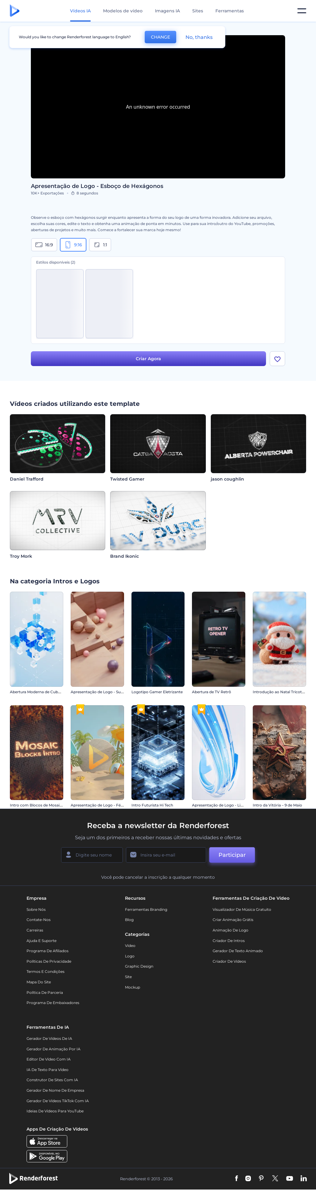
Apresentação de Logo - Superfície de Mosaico (113, 692)
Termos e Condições (45, 971)
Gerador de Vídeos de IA (49, 1038)
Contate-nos (39, 919)
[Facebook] (236, 1178)
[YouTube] (289, 1178)
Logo (130, 956)
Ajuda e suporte (41, 940)
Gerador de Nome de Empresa (55, 1090)
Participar (232, 855)
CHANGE (160, 37)
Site (128, 976)
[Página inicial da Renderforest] (14, 11)
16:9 (44, 244)
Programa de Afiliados (48, 950)
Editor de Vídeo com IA (49, 1059)
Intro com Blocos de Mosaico (37, 805)
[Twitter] (275, 1178)
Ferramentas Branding (146, 909)
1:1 (100, 244)
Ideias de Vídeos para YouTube (55, 1111)
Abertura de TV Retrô (211, 692)
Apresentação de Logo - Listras (220, 805)
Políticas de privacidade (49, 961)
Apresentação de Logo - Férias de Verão (107, 805)
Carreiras (35, 930)
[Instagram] (248, 1178)
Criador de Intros (229, 940)
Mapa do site (39, 982)
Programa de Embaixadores (53, 1002)
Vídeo (130, 945)
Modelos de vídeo (123, 11)
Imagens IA (167, 11)
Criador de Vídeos (229, 961)
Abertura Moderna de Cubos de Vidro (44, 692)
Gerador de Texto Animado (238, 950)
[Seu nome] (92, 855)
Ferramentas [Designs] (229, 11)
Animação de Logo (230, 930)
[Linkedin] (304, 1178)
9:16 (73, 244)
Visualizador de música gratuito (242, 909)
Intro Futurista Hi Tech (152, 805)
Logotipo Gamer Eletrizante (157, 692)
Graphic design (139, 966)
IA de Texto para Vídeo (48, 1069)
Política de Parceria (45, 992)
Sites (197, 11)
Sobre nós (36, 909)
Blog (129, 919)
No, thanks (199, 37)
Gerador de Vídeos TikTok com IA (58, 1100)
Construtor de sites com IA (52, 1079)
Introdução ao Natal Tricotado (281, 692)
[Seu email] (166, 855)
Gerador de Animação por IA (54, 1049)
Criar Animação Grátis (233, 919)
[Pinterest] (261, 1178)
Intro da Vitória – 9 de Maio (277, 805)
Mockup (132, 987)
